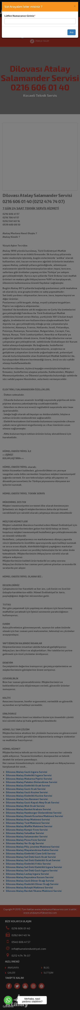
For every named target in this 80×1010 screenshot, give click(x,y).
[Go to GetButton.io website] (8, 1007)
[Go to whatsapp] (8, 1000)
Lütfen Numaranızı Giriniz (19, 15)
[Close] (75, 6)
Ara (71, 32)
